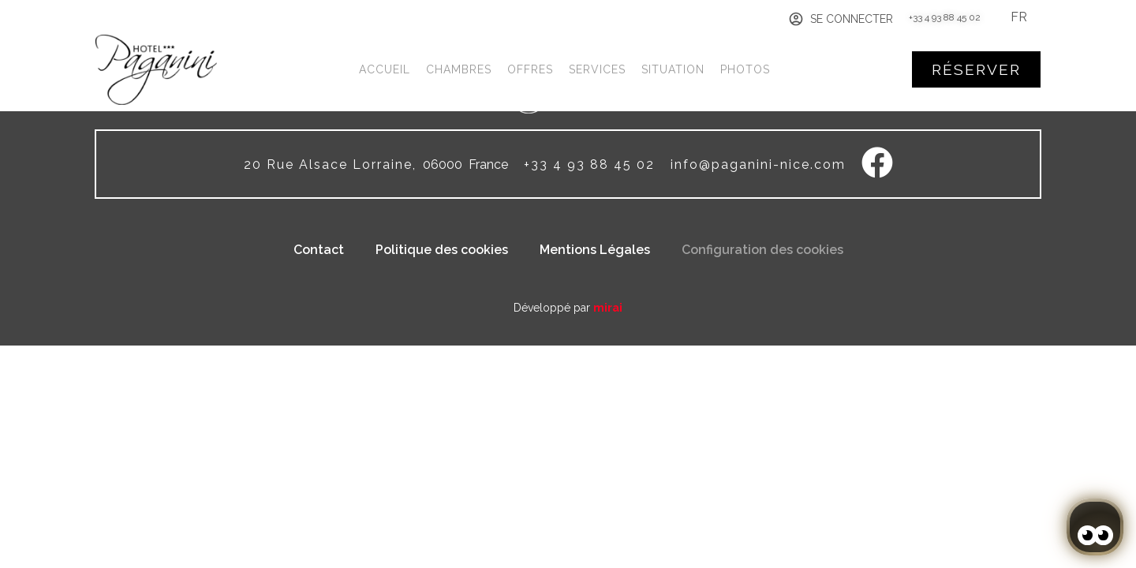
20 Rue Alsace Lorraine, (330, 164)
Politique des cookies (442, 249)
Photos (745, 69)
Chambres (458, 69)
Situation (672, 69)
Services (597, 69)
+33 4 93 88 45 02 (945, 17)
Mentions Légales (595, 249)
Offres (530, 69)
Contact (318, 249)
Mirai (607, 307)
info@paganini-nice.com (758, 164)
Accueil (384, 69)
